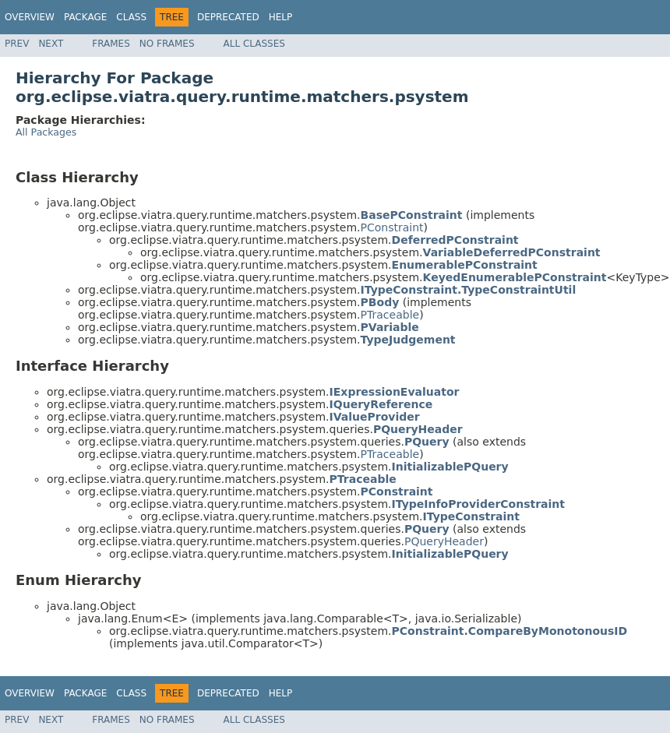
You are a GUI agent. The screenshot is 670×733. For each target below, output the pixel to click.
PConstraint (392, 227)
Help (281, 17)
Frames (111, 43)
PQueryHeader (444, 541)
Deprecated (228, 17)
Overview (30, 17)
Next (50, 43)
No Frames (167, 43)
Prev (17, 43)
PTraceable (390, 314)
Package (85, 17)
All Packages (46, 132)
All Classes (254, 43)
